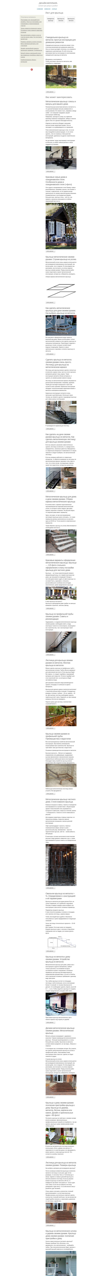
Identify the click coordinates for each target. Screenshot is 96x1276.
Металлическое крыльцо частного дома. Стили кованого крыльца (61, 800)
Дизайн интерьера (48, 3)
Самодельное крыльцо (50, 19)
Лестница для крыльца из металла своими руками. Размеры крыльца (61, 1163)
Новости (47, 9)
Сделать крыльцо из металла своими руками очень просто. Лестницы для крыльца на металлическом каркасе (58, 363)
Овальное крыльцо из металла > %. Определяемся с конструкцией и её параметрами (60, 896)
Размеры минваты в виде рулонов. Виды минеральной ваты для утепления (31, 43)
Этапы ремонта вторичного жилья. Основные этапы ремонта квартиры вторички (31, 30)
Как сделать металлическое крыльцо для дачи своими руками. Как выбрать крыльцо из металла (61, 310)
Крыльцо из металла (60, 19)
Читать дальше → (50, 91)
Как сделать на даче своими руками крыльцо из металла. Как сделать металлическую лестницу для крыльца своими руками (61, 438)
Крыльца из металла (71, 19)
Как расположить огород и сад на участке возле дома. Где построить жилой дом (31, 37)
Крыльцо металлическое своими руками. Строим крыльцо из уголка (61, 258)
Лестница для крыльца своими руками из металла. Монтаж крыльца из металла (59, 662)
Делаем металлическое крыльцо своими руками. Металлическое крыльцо (60, 1030)
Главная (40, 9)
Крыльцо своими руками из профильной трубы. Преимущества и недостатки (58, 736)
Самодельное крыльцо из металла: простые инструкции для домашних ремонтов (61, 39)
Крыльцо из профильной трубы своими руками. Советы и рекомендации (59, 616)
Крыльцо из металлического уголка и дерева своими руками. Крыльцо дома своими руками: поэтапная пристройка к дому (61, 1235)
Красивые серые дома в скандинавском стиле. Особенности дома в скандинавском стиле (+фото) (59, 181)
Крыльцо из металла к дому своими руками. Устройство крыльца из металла (58, 959)
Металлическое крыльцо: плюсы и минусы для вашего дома (61, 102)
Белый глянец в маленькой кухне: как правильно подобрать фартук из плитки (32, 55)
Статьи (54, 9)
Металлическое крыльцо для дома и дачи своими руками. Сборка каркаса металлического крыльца (61, 499)
